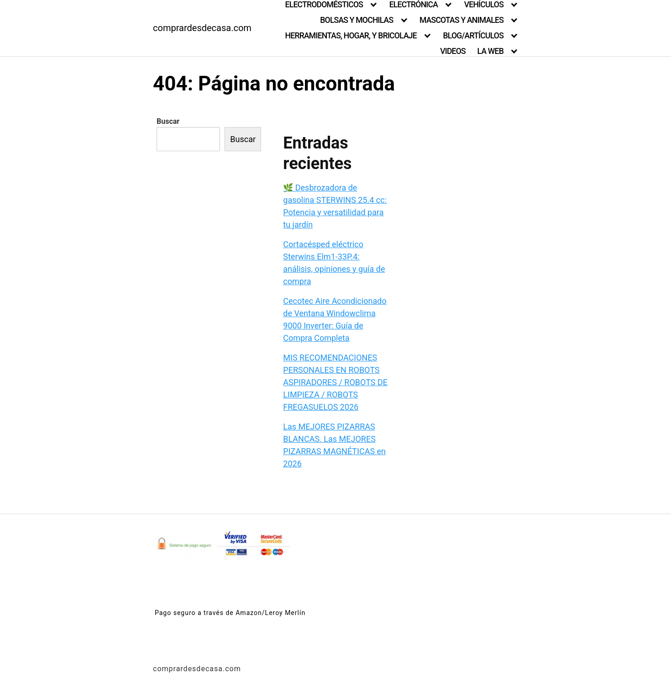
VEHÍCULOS (483, 4)
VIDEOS (453, 51)
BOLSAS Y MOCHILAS (356, 20)
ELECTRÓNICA (413, 4)
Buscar (168, 121)
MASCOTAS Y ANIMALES (461, 20)
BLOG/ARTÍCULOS (473, 35)
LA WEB (490, 51)
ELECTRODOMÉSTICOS (324, 4)
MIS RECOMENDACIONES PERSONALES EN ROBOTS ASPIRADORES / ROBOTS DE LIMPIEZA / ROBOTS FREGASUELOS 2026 (335, 382)
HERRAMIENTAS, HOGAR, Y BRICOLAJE (351, 35)
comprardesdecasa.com (202, 27)
